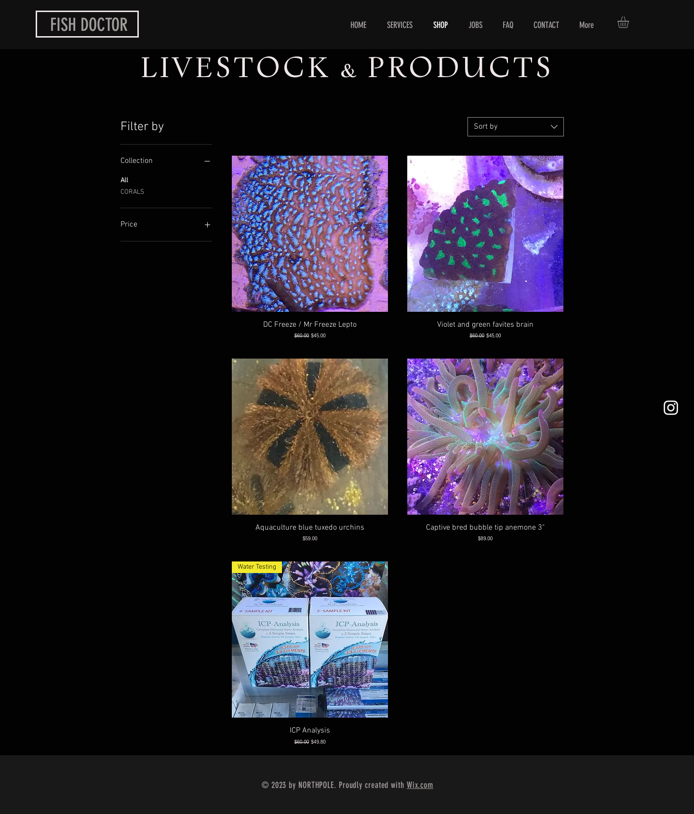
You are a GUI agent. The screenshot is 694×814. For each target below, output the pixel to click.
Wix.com (420, 785)
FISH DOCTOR (89, 24)
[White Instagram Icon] (671, 407)
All (124, 180)
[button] (629, 22)
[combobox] (515, 126)
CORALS (132, 191)
